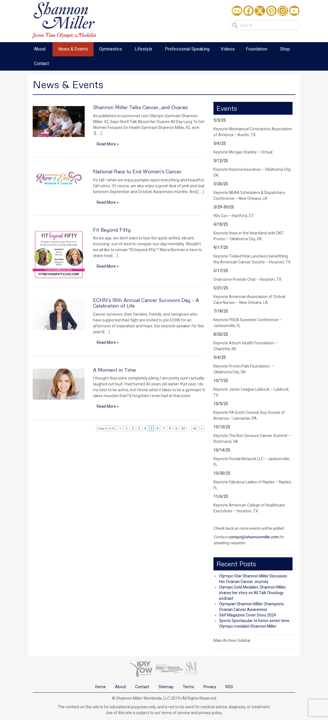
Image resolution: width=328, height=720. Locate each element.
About (120, 687)
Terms (188, 687)
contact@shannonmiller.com (253, 537)
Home (100, 687)
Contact (142, 687)
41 (194, 428)
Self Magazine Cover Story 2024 (247, 615)
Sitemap (165, 687)
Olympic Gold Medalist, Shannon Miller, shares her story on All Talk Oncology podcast (252, 593)
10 (183, 428)
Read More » (108, 144)
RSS (229, 687)
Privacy (209, 687)
